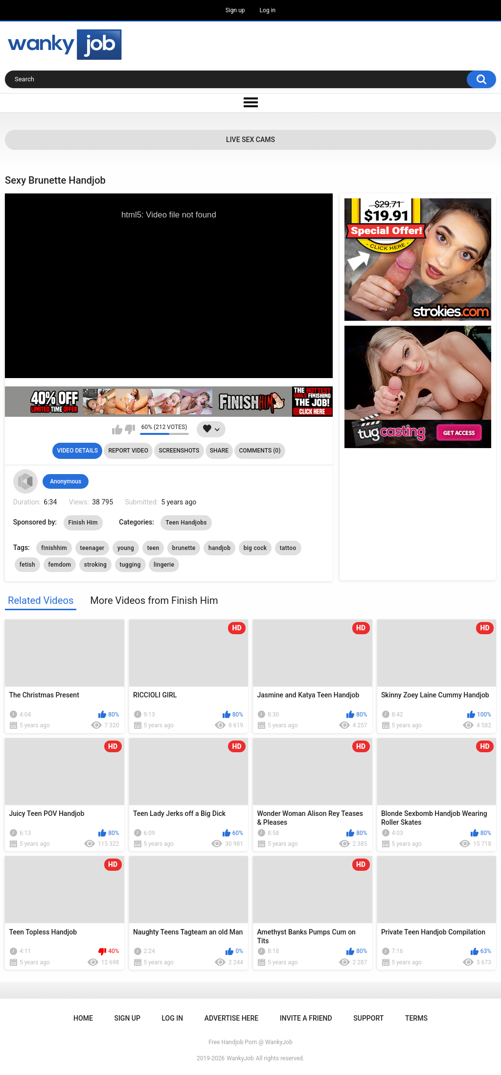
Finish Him (83, 522)
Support (368, 1018)
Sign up (235, 10)
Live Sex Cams (250, 139)
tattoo (288, 548)
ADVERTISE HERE (231, 1018)
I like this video (117, 429)
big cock (255, 548)
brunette (184, 548)
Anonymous (65, 481)
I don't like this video (130, 429)
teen (153, 548)
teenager (92, 548)
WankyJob (240, 1058)
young (125, 548)
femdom (59, 564)
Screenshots (179, 450)
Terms (416, 1018)
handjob (219, 548)
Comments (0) (259, 450)
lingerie (164, 564)
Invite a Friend (306, 1018)
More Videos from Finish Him (154, 600)
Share (219, 450)
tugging (130, 564)
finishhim (54, 548)
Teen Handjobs (185, 522)
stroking (95, 564)
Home (83, 1018)
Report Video (128, 450)
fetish (27, 564)
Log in (268, 10)
